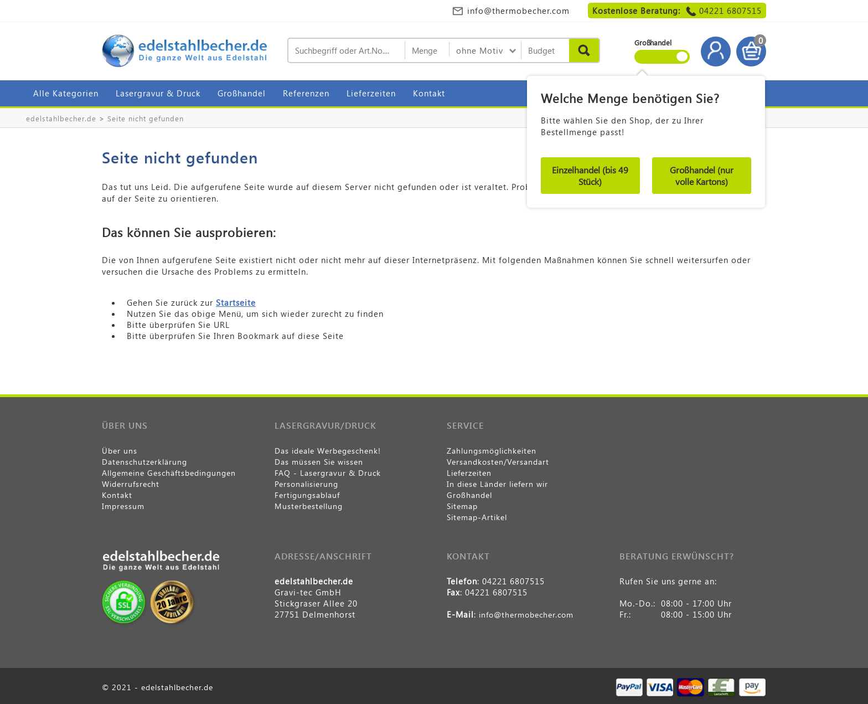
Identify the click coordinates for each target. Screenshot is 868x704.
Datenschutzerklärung (144, 461)
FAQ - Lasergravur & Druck (328, 472)
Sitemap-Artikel (477, 517)
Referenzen (306, 93)
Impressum (123, 506)
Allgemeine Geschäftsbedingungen (169, 472)
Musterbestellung (309, 506)
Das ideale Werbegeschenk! (328, 450)
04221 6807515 (730, 10)
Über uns (119, 450)
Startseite (236, 302)
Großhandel (242, 93)
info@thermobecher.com (518, 10)
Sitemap (462, 506)
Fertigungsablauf (307, 495)
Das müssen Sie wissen (319, 461)
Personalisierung (306, 484)
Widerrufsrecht (130, 484)
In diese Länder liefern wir (497, 484)
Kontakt (429, 93)
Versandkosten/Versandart (498, 461)
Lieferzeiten (371, 93)
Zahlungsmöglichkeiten (491, 450)
